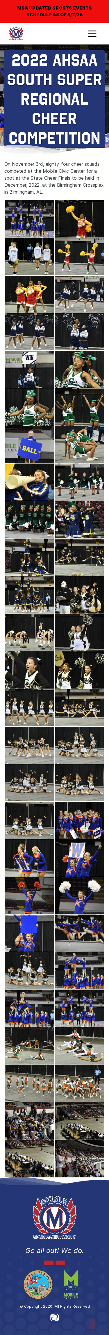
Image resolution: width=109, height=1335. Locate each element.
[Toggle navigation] (92, 33)
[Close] (95, 4)
